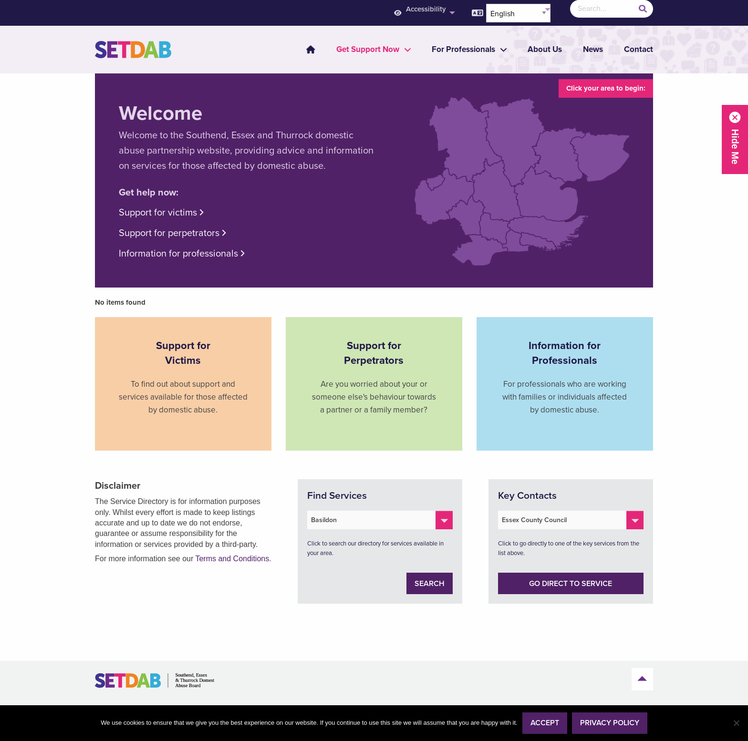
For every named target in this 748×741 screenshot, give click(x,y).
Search (430, 583)
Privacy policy (609, 723)
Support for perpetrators (169, 233)
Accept (544, 723)
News (593, 49)
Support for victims (158, 212)
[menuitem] (304, 49)
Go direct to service (570, 583)
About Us (545, 49)
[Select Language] (518, 13)
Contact (638, 49)
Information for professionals (178, 253)
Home (310, 49)
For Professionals (463, 49)
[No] (736, 723)
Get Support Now (367, 49)
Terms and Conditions (232, 559)
